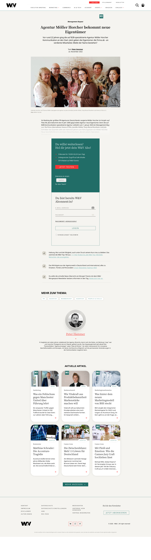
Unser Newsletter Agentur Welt (85, 268)
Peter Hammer (77, 49)
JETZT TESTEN (67, 167)
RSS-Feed (45, 514)
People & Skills (95, 299)
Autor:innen (26, 514)
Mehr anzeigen (75, 484)
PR (44, 299)
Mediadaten (78, 505)
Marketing (53, 7)
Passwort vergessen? (66, 221)
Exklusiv (119, 7)
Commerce (67, 7)
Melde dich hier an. (96, 278)
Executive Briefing (38, 7)
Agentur (53, 299)
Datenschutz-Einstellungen (54, 508)
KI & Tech (77, 7)
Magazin (109, 7)
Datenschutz (47, 505)
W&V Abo (95, 2)
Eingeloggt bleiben (68, 235)
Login (75, 228)
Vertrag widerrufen (81, 513)
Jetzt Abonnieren (116, 513)
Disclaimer (26, 511)
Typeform (61, 180)
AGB (43, 511)
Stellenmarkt (107, 2)
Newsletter (120, 2)
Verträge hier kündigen (79, 509)
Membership (66, 299)
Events (97, 7)
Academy (88, 7)
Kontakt (24, 505)
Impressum (25, 508)
